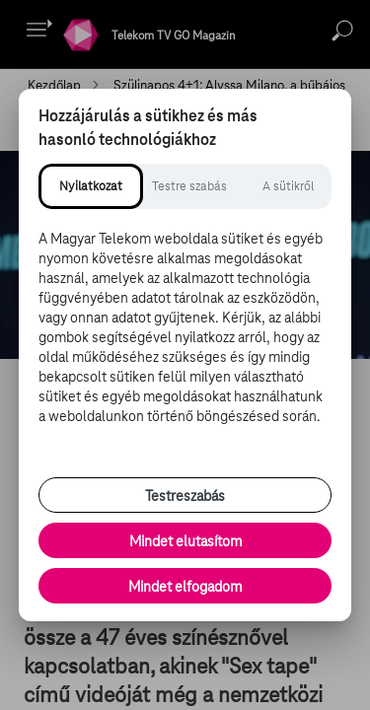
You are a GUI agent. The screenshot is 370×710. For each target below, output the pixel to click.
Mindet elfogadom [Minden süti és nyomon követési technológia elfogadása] (185, 587)
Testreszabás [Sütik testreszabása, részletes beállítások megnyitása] (185, 496)
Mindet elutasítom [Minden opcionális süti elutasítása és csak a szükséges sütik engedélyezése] (185, 541)
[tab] (90, 186)
